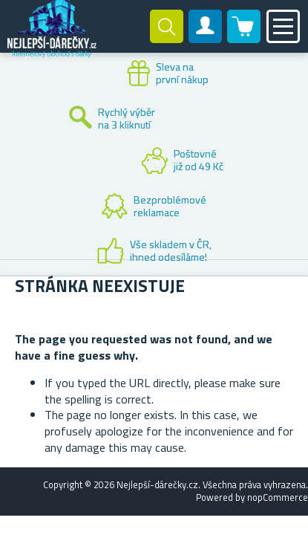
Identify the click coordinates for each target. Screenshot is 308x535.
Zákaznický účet (206, 38)
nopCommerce (277, 497)
